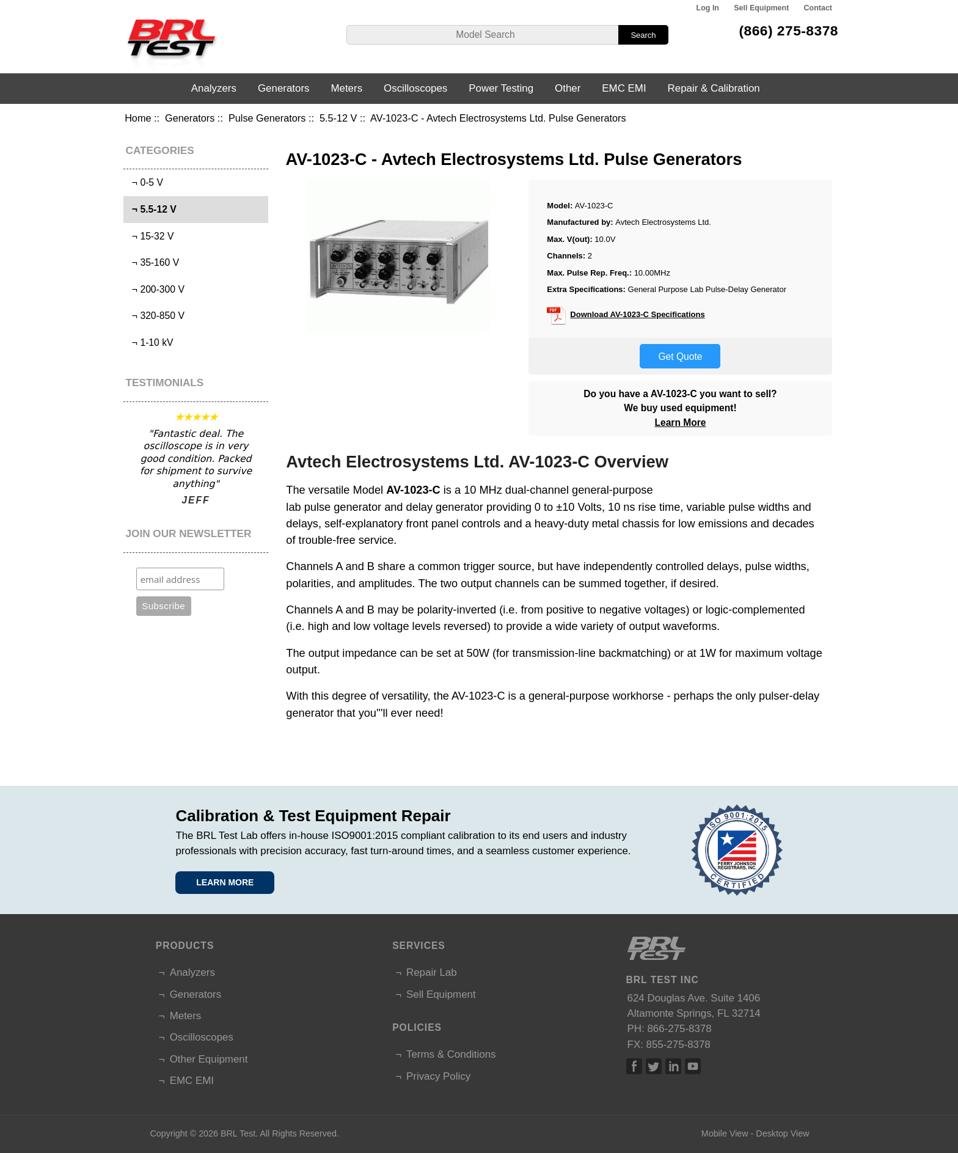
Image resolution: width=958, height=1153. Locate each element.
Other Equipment (209, 1059)
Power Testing (501, 88)
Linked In (673, 1066)
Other (567, 88)
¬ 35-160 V (152, 262)
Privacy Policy (438, 1076)
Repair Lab (431, 972)
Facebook (634, 1066)
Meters (346, 88)
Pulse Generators (267, 117)
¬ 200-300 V (155, 289)
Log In (708, 8)
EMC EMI (624, 88)
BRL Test (238, 1133)
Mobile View (724, 1133)
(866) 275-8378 (788, 30)
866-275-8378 (679, 1028)
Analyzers (213, 88)
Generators (189, 117)
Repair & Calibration (714, 88)
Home (138, 117)
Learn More (680, 422)
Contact (818, 8)
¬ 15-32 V (150, 236)
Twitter (654, 1066)
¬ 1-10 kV (149, 342)
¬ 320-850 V (155, 315)
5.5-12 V (338, 117)
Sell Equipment (761, 8)
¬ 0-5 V (144, 182)
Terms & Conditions (450, 1054)
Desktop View (782, 1133)
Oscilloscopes (415, 88)
